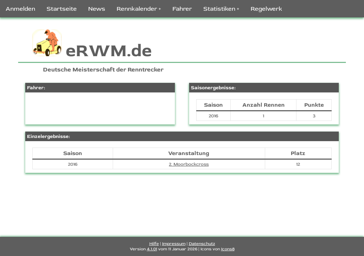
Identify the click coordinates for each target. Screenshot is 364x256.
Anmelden (20, 8)
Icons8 (228, 249)
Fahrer (182, 8)
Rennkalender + (139, 8)
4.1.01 (152, 249)
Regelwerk (266, 8)
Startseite (62, 8)
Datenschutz (202, 243)
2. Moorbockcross (189, 164)
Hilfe (154, 243)
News (96, 8)
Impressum (174, 243)
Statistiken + (221, 8)
